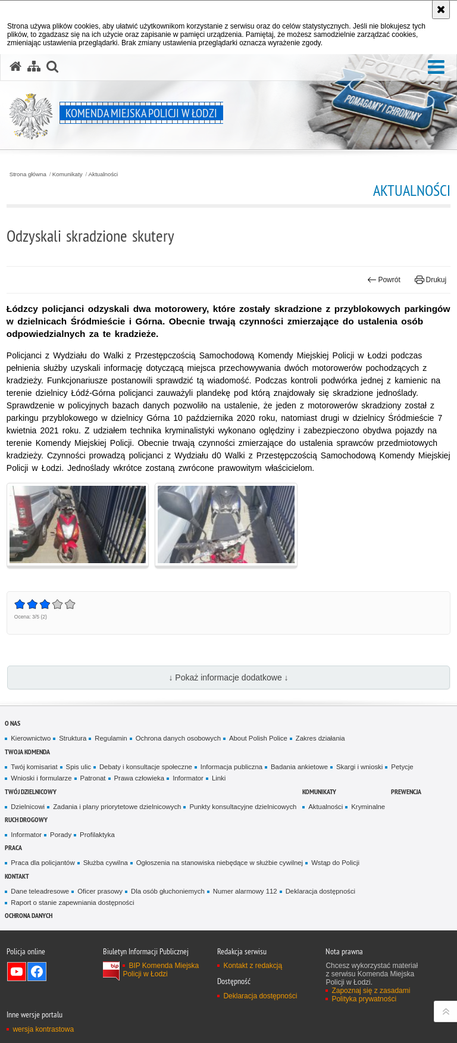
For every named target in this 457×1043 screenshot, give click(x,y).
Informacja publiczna (231, 766)
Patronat (93, 778)
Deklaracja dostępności (320, 891)
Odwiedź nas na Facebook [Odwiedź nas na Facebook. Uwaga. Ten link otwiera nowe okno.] (36, 971)
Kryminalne (368, 806)
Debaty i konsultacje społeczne (145, 766)
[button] (436, 68)
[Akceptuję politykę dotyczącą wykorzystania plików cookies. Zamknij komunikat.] (441, 9)
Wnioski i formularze (41, 778)
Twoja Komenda (27, 751)
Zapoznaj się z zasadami (370, 990)
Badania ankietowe (299, 766)
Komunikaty (67, 174)
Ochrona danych (28, 915)
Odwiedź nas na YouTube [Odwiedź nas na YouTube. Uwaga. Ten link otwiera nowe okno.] (16, 971)
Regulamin (111, 738)
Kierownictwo (31, 738)
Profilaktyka (97, 834)
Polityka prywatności (363, 999)
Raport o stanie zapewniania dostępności (72, 902)
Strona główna (28, 174)
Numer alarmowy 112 (245, 891)
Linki (219, 778)
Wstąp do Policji (335, 862)
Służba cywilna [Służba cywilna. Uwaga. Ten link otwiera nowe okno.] (105, 862)
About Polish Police (258, 738)
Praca (13, 847)
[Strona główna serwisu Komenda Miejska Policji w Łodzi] (15, 66)
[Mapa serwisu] (33, 66)
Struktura (72, 738)
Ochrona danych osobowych (178, 738)
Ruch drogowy (26, 819)
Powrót (383, 280)
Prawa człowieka (139, 778)
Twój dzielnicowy (31, 791)
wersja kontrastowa (43, 1029)
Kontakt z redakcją (252, 965)
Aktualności (103, 174)
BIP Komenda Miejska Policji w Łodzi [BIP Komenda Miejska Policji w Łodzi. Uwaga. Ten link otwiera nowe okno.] (161, 969)
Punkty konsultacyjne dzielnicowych (242, 806)
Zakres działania (320, 738)
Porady (60, 834)
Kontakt (17, 876)
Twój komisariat (34, 766)
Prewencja (406, 791)
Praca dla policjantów (42, 862)
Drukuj (430, 280)
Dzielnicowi (28, 806)
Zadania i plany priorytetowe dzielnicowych (117, 806)
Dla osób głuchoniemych (168, 891)
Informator (188, 778)
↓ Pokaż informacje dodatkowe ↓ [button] (228, 677)
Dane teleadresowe (40, 891)
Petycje (402, 766)
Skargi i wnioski (359, 766)
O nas (12, 723)
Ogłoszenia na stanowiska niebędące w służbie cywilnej (219, 862)
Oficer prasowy (100, 891)
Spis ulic (78, 766)
